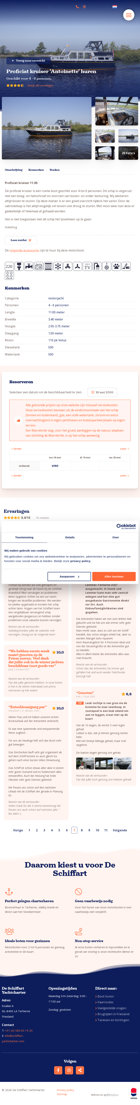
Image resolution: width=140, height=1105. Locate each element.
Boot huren (104, 996)
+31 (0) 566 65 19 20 (19, 1030)
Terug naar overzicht (28, 60)
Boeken (55, 170)
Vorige (18, 830)
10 (97, 830)
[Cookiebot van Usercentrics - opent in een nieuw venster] (119, 526)
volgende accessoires (24, 250)
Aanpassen (69, 576)
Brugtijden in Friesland (112, 1014)
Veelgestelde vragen (110, 1008)
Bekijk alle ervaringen (40, 85)
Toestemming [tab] (24, 537)
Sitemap (62, 1094)
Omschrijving (13, 170)
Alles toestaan (114, 576)
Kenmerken (36, 170)
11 (106, 830)
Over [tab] (115, 537)
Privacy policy (65, 1090)
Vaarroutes (104, 1002)
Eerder (16, 448)
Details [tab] (70, 537)
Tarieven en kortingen (112, 1020)
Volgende (120, 830)
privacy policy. (80, 561)
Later (124, 448)
